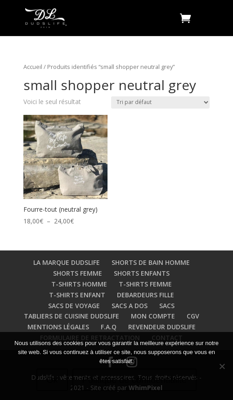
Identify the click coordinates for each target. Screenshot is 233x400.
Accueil (32, 67)
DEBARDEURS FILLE (145, 295)
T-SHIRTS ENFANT (77, 295)
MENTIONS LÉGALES (58, 327)
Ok (52, 380)
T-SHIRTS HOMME (79, 284)
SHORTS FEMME (77, 273)
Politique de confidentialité (134, 380)
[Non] (221, 366)
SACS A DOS (130, 305)
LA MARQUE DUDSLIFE (66, 262)
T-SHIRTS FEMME (145, 284)
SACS (167, 305)
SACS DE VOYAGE (74, 305)
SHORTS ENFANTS (142, 273)
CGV (193, 316)
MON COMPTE (153, 316)
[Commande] (160, 102)
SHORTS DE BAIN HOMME (151, 262)
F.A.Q (108, 327)
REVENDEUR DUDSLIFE (162, 327)
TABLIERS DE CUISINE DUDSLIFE (71, 316)
